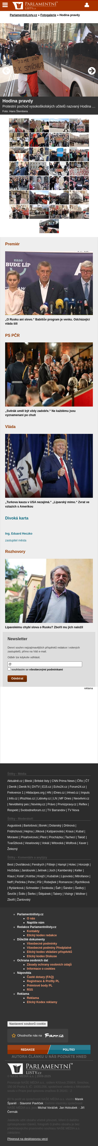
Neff (10, 882)
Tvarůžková (14, 843)
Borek (43, 825)
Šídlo (22, 894)
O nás (31, 918)
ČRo (80, 781)
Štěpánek (44, 894)
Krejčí (41, 876)
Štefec (32, 894)
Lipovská (67, 876)
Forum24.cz (77, 786)
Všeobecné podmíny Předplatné (49, 947)
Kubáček (53, 876)
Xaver (82, 843)
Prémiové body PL (40, 985)
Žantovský (24, 899)
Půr (39, 882)
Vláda (10, 427)
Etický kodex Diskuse (42, 956)
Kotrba (30, 876)
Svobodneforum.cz (33, 810)
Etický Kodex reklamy (42, 1002)
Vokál (45, 843)
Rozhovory (15, 551)
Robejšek (50, 882)
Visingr (68, 894)
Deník (12, 786)
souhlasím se (35, 669)
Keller (78, 870)
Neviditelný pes (19, 804)
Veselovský (32, 843)
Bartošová (30, 825)
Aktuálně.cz (14, 781)
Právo (51, 804)
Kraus (70, 831)
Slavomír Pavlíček (31, 1103)
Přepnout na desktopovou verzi (27, 1139)
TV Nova (73, 810)
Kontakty (33, 931)
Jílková (39, 831)
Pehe (31, 882)
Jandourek (28, 870)
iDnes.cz (59, 792)
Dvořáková (23, 864)
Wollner (80, 894)
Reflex (83, 804)
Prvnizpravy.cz (67, 804)
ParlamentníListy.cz (23, 15)
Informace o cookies (41, 968)
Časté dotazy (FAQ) (40, 977)
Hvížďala (13, 870)
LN (55, 798)
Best (10, 864)
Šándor (68, 888)
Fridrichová (14, 831)
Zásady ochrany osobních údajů (49, 964)
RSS (30, 989)
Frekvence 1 (15, 792)
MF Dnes (65, 798)
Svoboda (47, 888)
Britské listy (41, 781)
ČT (87, 781)
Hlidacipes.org (35, 792)
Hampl (62, 864)
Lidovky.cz (44, 798)
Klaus (11, 876)
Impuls (85, 792)
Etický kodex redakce (42, 935)
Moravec (13, 837)
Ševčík (11, 894)
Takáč (81, 837)
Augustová (14, 825)
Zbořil (11, 899)
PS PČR (12, 335)
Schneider (32, 888)
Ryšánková (16, 888)
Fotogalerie (48, 15)
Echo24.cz (60, 786)
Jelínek (42, 870)
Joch (52, 870)
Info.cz (13, 798)
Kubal (80, 831)
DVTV (36, 786)
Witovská (58, 843)
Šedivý (79, 888)
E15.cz (46, 786)
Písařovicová (29, 837)
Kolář (20, 876)
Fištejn (51, 864)
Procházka (56, 837)
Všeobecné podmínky (42, 943)
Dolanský (55, 825)
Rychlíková (82, 882)
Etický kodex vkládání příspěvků (49, 952)
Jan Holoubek (68, 1107)
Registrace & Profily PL (43, 981)
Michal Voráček (48, 1107)
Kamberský (65, 870)
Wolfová (71, 843)
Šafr (58, 888)
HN (49, 792)
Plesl (43, 837)
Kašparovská (55, 831)
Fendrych (38, 864)
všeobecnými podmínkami (46, 669)
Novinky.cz (38, 804)
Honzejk (83, 864)
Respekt (12, 810)
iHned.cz (73, 792)
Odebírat (17, 678)
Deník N (24, 786)
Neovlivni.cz (81, 798)
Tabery (57, 894)
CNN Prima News (63, 781)
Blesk (28, 781)
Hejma (28, 831)
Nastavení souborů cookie (27, 1024)
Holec (72, 864)
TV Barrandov (56, 810)
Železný (12, 849)
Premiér (12, 244)
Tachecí (70, 837)
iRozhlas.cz (27, 798)
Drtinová (69, 825)
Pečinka (20, 882)
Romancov (66, 882)
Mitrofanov (82, 876)
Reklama (33, 998)
